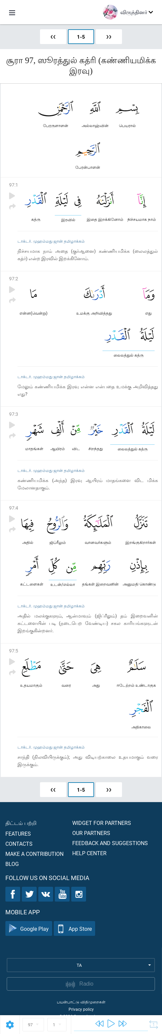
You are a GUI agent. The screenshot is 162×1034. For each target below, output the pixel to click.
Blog (12, 863)
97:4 (13, 508)
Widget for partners (101, 822)
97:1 (13, 185)
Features (18, 833)
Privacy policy (81, 1009)
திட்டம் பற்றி (21, 822)
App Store (74, 928)
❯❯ (109, 36)
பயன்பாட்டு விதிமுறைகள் (81, 1001)
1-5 (81, 36)
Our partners (91, 832)
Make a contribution (34, 853)
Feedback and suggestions (110, 842)
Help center (89, 853)
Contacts (19, 843)
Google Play (29, 928)
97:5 (13, 650)
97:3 (13, 414)
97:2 (13, 278)
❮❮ (53, 36)
